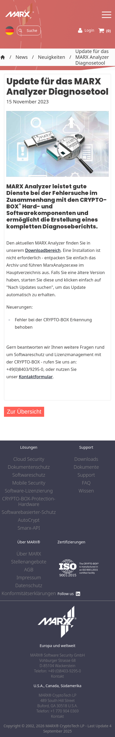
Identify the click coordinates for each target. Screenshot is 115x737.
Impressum (28, 578)
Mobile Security (28, 483)
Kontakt (57, 716)
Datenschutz (28, 585)
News (22, 57)
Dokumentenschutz (29, 467)
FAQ (86, 483)
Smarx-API (28, 528)
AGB (28, 570)
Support (86, 475)
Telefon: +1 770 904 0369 (57, 711)
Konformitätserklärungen (29, 593)
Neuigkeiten (51, 57)
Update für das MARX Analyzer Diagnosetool (92, 57)
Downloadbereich (43, 250)
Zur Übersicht (24, 411)
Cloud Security (28, 459)
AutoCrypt (29, 520)
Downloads (86, 459)
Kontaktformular (36, 377)
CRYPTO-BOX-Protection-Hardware (28, 502)
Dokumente (86, 467)
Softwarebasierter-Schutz (29, 512)
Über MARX (28, 554)
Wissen (86, 491)
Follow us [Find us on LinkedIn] (69, 593)
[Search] (32, 30)
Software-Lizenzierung (29, 491)
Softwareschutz (28, 475)
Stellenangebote (28, 562)
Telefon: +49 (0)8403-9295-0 (57, 670)
